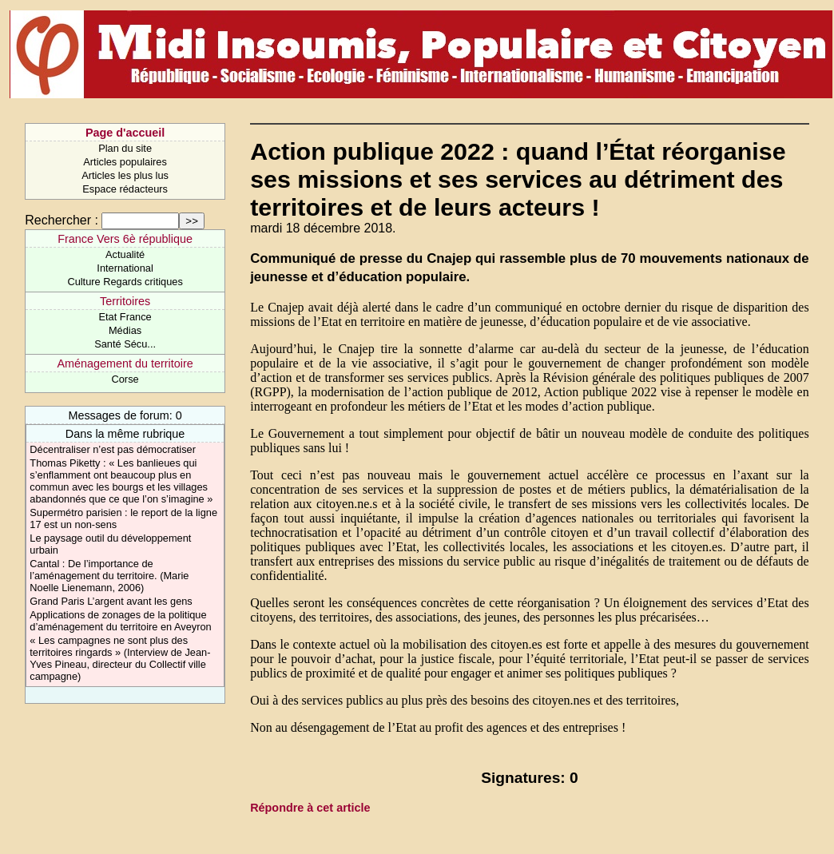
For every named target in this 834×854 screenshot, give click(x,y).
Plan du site (125, 148)
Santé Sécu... (125, 344)
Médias (125, 330)
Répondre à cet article (310, 807)
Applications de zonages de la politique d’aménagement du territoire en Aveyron (120, 621)
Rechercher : (61, 220)
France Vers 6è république (125, 238)
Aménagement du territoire (125, 363)
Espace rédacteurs (125, 189)
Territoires (125, 301)
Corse (125, 379)
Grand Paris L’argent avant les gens (111, 601)
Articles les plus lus (125, 175)
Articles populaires (125, 162)
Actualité (125, 254)
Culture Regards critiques (124, 282)
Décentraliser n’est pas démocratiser (113, 449)
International (125, 268)
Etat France (125, 317)
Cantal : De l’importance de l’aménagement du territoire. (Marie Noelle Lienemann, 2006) (109, 576)
